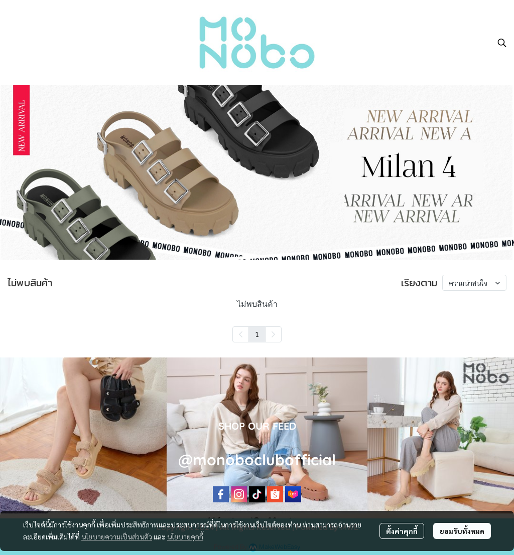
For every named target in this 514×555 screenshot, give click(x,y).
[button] (502, 43)
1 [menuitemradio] (257, 333)
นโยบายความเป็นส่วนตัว (116, 536)
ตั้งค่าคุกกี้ (402, 530)
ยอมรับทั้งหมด (462, 530)
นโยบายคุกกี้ (185, 536)
